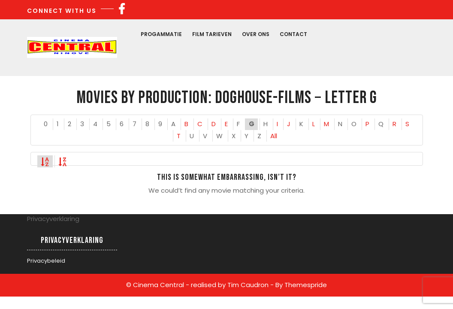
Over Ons (255, 34)
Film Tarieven (212, 34)
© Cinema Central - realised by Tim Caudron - (200, 284)
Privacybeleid (46, 261)
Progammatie (161, 34)
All (273, 135)
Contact (293, 34)
